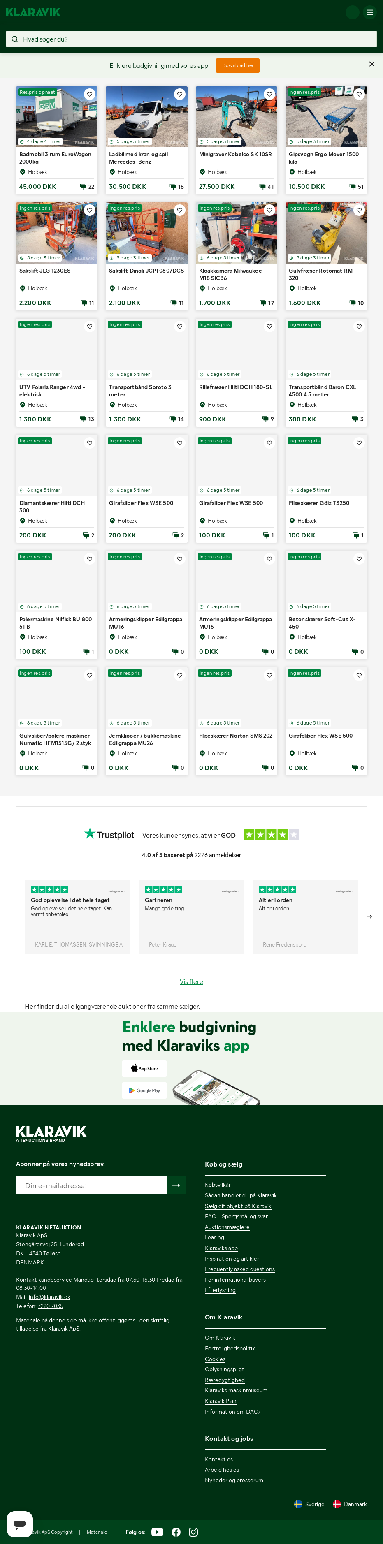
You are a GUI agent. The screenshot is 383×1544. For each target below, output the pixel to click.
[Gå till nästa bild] (370, 917)
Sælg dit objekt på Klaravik (238, 1206)
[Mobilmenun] (370, 12)
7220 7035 (50, 1306)
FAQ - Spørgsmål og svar (236, 1216)
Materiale (97, 1532)
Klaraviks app (221, 1248)
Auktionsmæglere (227, 1227)
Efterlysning (220, 1290)
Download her (238, 65)
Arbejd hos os (222, 1469)
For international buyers (235, 1279)
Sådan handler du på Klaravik (241, 1195)
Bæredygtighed (225, 1380)
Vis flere (191, 982)
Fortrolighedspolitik (230, 1348)
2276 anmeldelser (218, 855)
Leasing (214, 1237)
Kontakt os (219, 1459)
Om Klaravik (220, 1337)
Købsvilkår (218, 1184)
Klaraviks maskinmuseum (236, 1390)
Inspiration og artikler (232, 1258)
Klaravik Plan (221, 1401)
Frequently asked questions (240, 1269)
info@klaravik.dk (49, 1297)
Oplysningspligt (224, 1369)
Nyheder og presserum (234, 1480)
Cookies (215, 1359)
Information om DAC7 (233, 1411)
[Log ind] (353, 12)
